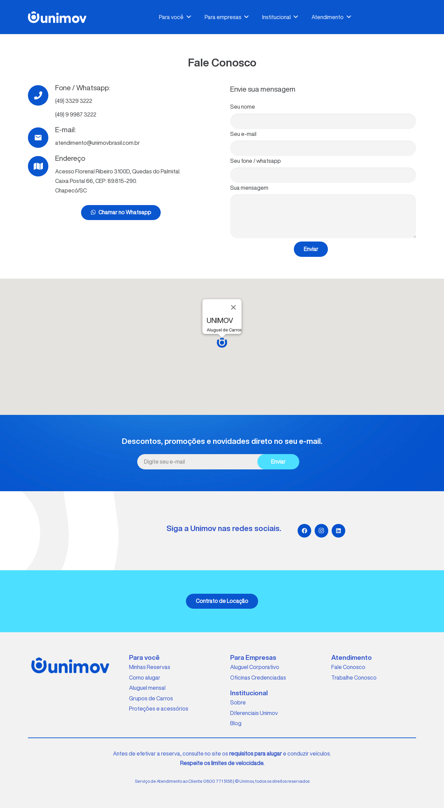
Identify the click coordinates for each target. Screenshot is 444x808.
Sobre (238, 702)
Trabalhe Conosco (354, 677)
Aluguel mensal (147, 687)
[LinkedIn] (338, 531)
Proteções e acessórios (158, 708)
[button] (222, 343)
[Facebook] (304, 531)
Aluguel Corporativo (254, 667)
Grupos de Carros (151, 698)
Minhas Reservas (149, 667)
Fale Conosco (348, 667)
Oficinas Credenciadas (258, 677)
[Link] (57, 17)
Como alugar (144, 677)
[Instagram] (321, 531)
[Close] (233, 307)
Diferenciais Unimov (254, 713)
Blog (235, 723)
